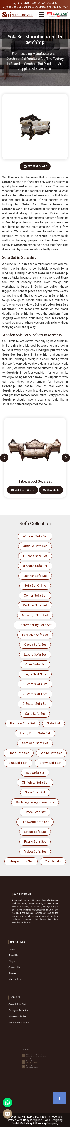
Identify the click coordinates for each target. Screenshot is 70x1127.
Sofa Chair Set (35, 792)
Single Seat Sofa (35, 674)
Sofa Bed (53, 723)
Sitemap (26, 966)
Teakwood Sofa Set (35, 822)
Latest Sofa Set (35, 832)
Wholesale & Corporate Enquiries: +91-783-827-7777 (35, 7)
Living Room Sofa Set (35, 733)
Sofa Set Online (35, 585)
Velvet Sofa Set (35, 851)
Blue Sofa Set (18, 763)
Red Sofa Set (35, 773)
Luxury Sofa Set (35, 654)
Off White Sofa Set (35, 782)
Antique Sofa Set (35, 546)
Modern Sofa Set (28, 1013)
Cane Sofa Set (35, 713)
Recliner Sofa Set (35, 605)
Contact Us (26, 964)
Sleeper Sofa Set (21, 861)
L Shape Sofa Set (35, 556)
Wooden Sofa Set (35, 536)
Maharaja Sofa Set (35, 615)
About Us (26, 959)
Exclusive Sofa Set (35, 635)
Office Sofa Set (35, 812)
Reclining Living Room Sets (35, 802)
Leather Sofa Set (35, 576)
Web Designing (54, 1120)
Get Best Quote (37, 167)
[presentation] (4, 457)
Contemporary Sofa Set (35, 625)
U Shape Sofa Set (35, 566)
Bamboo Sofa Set (22, 723)
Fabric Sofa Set (35, 841)
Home (25, 956)
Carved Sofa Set (27, 1008)
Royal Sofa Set (35, 664)
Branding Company (46, 1123)
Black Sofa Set (18, 753)
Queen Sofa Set (35, 644)
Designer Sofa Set (28, 1010)
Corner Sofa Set (35, 595)
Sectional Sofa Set (35, 743)
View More (53, 491)
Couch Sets (53, 861)
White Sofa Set (51, 753)
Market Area (26, 969)
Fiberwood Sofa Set (35, 481)
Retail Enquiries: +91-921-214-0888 (35, 3)
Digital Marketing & (23, 1123)
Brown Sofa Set (50, 763)
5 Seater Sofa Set (35, 684)
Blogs (25, 961)
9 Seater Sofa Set (35, 704)
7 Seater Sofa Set (35, 694)
